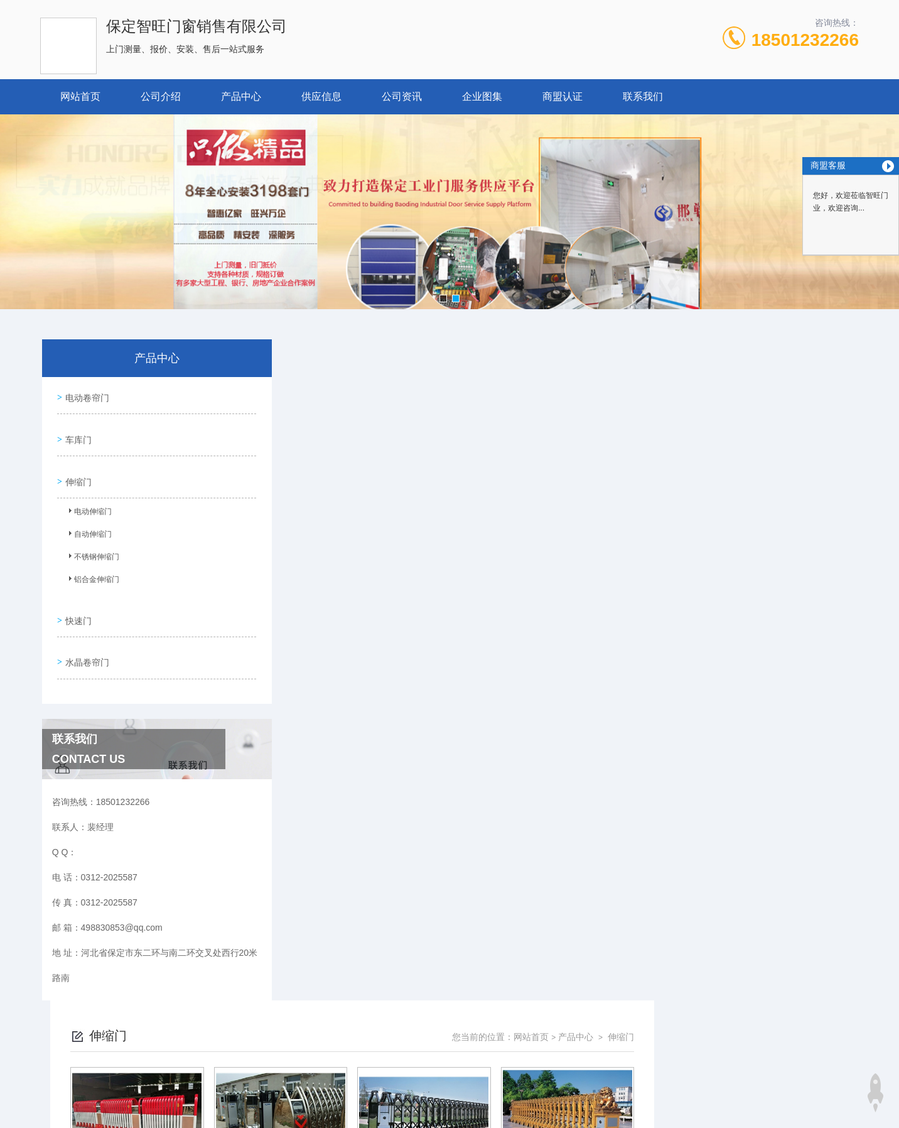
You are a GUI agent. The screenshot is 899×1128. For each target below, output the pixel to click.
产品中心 (241, 96)
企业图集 (482, 96)
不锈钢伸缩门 (91, 544)
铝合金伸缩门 (91, 566)
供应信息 (321, 96)
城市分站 (106, 1095)
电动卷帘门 (85, 395)
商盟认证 (562, 96)
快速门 (76, 599)
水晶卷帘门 (85, 635)
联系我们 (643, 96)
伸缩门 (76, 466)
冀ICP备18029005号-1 (537, 1040)
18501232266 (805, 40)
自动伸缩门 (87, 521)
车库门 (76, 430)
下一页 (593, 690)
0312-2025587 (346, 1020)
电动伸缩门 (87, 499)
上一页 (520, 690)
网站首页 (80, 96)
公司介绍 (161, 96)
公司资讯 (402, 96)
